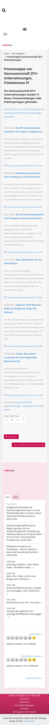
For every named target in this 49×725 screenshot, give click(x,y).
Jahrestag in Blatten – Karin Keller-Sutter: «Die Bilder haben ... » (22, 566)
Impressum (24, 698)
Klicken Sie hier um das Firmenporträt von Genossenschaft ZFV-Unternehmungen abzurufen (24, 113)
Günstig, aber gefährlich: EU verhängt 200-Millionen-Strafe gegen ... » (24, 614)
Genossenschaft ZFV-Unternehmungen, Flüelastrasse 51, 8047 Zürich (24, 406)
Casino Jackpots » (34, 678)
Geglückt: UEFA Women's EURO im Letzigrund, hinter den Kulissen (23, 308)
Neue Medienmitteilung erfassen (28, 444)
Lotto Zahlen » (36, 634)
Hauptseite (11, 436)
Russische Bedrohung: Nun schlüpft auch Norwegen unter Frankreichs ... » (24, 590)
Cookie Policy (29, 721)
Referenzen (24, 702)
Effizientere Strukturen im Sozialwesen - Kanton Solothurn (21, 548)
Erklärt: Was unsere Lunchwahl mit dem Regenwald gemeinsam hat (20, 357)
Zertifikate (24, 708)
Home (6, 53)
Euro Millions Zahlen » (32, 656)
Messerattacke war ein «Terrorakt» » (24, 602)
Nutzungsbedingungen (24, 705)
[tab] (7, 497)
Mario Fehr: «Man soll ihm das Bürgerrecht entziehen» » (21, 577)
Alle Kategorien (18, 53)
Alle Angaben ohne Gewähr (24, 712)
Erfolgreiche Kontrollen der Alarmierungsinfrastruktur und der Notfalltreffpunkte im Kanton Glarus (23, 510)
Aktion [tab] (15, 497)
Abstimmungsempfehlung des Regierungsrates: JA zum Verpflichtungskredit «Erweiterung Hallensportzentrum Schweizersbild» (24, 530)
